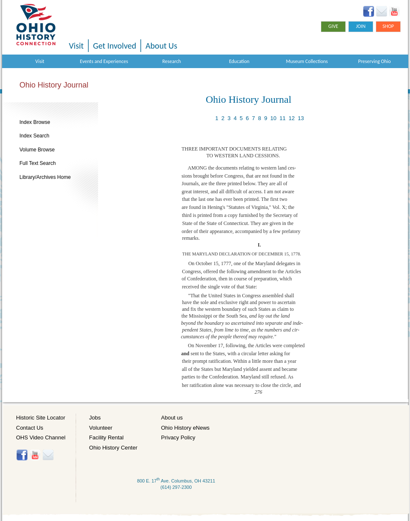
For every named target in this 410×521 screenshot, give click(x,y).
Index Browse (34, 122)
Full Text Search (37, 163)
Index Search (34, 136)
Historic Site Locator (40, 417)
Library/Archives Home (45, 177)
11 (282, 118)
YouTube (394, 11)
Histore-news (48, 455)
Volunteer (100, 428)
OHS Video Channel (41, 437)
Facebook (368, 11)
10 (273, 118)
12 (292, 118)
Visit (76, 46)
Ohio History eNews (185, 428)
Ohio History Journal (53, 85)
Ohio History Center (113, 447)
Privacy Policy (178, 437)
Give (333, 26)
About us (172, 417)
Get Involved (114, 46)
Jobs (95, 417)
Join (361, 26)
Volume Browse (37, 150)
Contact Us (29, 428)
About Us (161, 46)
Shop (388, 26)
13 (301, 118)
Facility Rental (106, 437)
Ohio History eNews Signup (381, 11)
